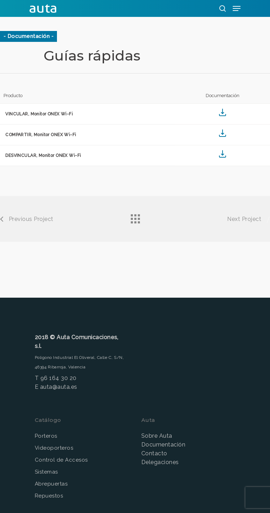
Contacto (154, 453)
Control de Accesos (61, 460)
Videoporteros (54, 448)
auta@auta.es (58, 387)
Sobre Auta (156, 435)
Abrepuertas (51, 484)
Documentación (163, 444)
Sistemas (46, 472)
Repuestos (49, 496)
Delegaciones (160, 462)
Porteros (46, 436)
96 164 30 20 (58, 378)
